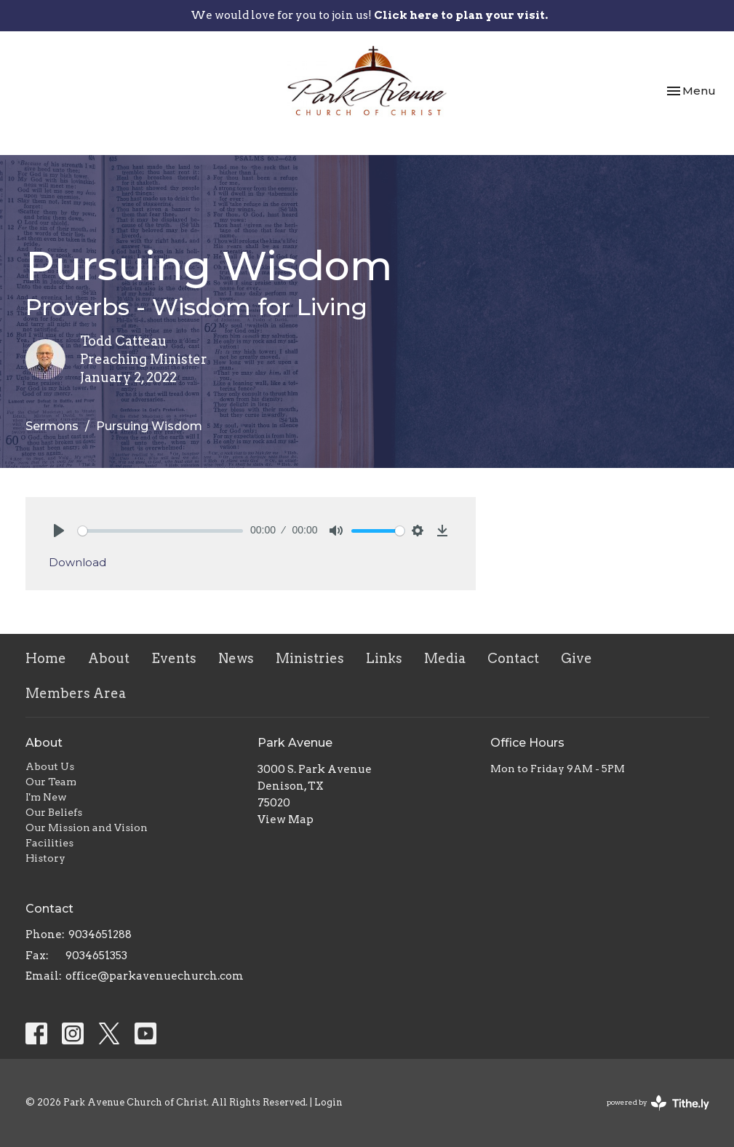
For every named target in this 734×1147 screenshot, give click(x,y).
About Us (49, 766)
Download (77, 562)
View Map (286, 819)
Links (384, 658)
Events (173, 658)
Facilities (49, 843)
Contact (513, 658)
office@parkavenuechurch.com (154, 976)
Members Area (75, 693)
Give (576, 658)
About (108, 658)
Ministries (310, 658)
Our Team (50, 781)
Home (45, 658)
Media (445, 658)
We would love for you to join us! (369, 15)
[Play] (59, 530)
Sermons (52, 426)
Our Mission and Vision (86, 827)
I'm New (46, 797)
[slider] (161, 531)
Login (328, 1102)
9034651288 (100, 934)
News (236, 658)
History (45, 858)
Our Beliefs (53, 812)
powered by (658, 1102)
